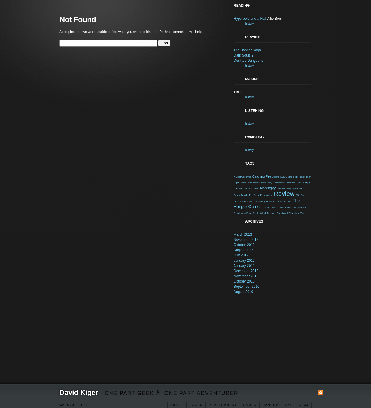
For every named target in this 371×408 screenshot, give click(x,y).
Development (223, 405)
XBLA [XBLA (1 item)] (290, 213)
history (249, 23)
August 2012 (243, 250)
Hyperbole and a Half (250, 19)
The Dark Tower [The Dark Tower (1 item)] (283, 201)
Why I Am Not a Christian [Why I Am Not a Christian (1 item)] (273, 213)
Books (196, 405)
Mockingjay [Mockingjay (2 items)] (268, 188)
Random (271, 405)
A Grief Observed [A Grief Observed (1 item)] (242, 177)
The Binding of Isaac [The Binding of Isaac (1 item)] (263, 201)
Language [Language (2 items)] (303, 182)
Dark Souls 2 (244, 55)
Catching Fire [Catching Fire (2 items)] (261, 176)
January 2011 (244, 266)
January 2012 (244, 260)
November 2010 (246, 276)
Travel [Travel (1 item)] (237, 213)
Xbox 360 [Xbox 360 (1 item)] (299, 213)
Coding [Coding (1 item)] (275, 177)
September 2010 (246, 287)
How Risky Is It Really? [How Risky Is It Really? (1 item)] (273, 182)
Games (250, 405)
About (176, 405)
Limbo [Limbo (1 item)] (256, 188)
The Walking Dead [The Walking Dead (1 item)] (296, 207)
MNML (71, 405)
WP (61, 405)
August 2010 (243, 292)
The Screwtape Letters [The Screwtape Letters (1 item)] (274, 207)
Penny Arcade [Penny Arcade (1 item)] (241, 195)
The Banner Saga (247, 50)
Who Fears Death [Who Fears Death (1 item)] (250, 213)
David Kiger (78, 392)
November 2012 (246, 240)
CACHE (84, 405)
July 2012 (241, 255)
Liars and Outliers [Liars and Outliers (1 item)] (243, 188)
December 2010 (246, 271)
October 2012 (244, 245)
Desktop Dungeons (248, 61)
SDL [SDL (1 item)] (297, 195)
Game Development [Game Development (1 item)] (250, 182)
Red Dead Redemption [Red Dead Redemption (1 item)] (260, 195)
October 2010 (244, 281)
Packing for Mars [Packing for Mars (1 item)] (295, 188)
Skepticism (296, 405)
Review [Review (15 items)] (284, 193)
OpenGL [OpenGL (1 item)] (281, 188)
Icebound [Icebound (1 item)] (290, 182)
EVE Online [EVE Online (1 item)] (286, 177)
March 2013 (243, 234)
